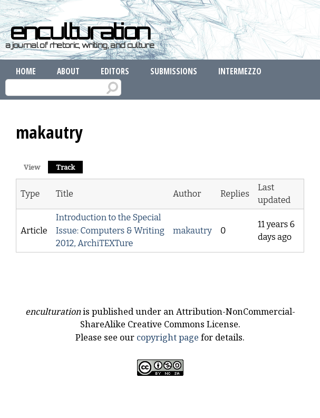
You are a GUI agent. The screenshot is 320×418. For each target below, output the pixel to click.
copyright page (168, 337)
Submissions (173, 71)
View (32, 167)
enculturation (80, 31)
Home (26, 71)
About (68, 71)
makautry (192, 231)
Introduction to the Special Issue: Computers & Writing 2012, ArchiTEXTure (110, 230)
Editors (115, 71)
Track (69, 166)
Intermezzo (239, 71)
